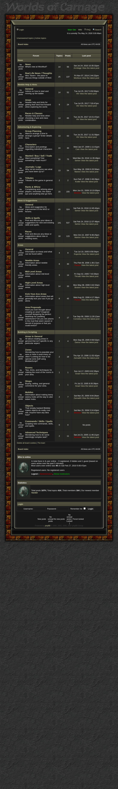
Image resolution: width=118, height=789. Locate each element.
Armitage (78, 68)
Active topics (40, 38)
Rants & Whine (32, 187)
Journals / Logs (33, 167)
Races (28, 231)
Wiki (80, 30)
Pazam (77, 265)
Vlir (77, 93)
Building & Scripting (27, 332)
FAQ (87, 30)
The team (41, 443)
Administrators (46, 474)
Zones (28, 350)
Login (20, 30)
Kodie (77, 181)
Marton (78, 172)
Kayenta (77, 254)
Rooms (28, 367)
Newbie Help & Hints (27, 84)
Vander (34, 493)
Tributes (29, 178)
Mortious (77, 78)
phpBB (47, 526)
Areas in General (33, 336)
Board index (23, 44)
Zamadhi (77, 358)
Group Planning (33, 131)
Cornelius (77, 319)
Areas (28, 100)
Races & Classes (33, 113)
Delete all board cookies (26, 443)
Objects (29, 405)
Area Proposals (33, 307)
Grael (77, 373)
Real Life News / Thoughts (38, 73)
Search (97, 30)
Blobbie (77, 193)
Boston (78, 287)
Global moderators (62, 474)
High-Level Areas (34, 282)
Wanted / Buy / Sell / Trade (38, 156)
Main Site (72, 30)
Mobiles (29, 392)
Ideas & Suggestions (27, 200)
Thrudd (77, 276)
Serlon (77, 160)
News (20, 60)
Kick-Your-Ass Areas (35, 294)
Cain (78, 149)
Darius (77, 342)
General (29, 89)
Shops (28, 381)
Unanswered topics (25, 38)
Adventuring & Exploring (29, 127)
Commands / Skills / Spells (38, 421)
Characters (30, 144)
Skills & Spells (32, 218)
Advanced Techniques (36, 432)
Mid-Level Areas (33, 271)
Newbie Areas (32, 260)
